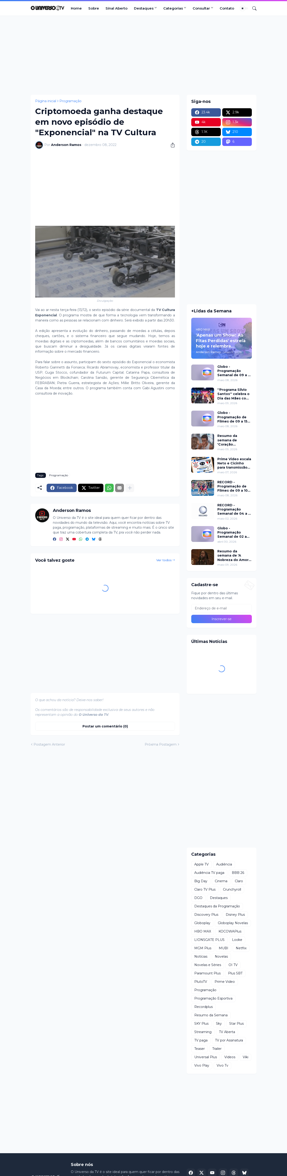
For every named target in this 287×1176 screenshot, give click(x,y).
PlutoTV (200, 982)
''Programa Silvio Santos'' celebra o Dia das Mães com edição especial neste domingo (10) (234, 394)
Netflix (241, 948)
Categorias (173, 8)
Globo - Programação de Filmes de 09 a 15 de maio (232, 417)
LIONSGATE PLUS (209, 940)
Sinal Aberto (116, 8)
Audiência (224, 864)
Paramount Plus (207, 973)
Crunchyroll (232, 889)
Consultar (201, 8)
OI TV (233, 965)
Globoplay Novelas (233, 923)
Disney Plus (235, 914)
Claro (239, 881)
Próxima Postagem (161, 744)
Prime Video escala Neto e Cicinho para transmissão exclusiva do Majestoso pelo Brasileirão (234, 463)
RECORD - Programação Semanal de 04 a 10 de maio (234, 509)
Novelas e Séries (207, 965)
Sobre (93, 8)
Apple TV (201, 864)
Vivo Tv (222, 1065)
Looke (237, 940)
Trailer (217, 1049)
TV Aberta (227, 1032)
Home (76, 8)
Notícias (200, 956)
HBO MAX (202, 931)
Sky (219, 1023)
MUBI (223, 948)
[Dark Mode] (244, 8)
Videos (229, 1057)
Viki (245, 1057)
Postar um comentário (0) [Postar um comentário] (105, 726)
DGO (198, 898)
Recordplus (203, 1007)
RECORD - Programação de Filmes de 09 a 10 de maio (232, 486)
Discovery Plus (206, 914)
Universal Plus (205, 1057)
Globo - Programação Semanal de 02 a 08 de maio (232, 532)
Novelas (221, 956)
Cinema (221, 881)
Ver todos (164, 560)
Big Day (200, 881)
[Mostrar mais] (129, 488)
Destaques (144, 8)
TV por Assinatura (229, 1040)
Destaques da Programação (217, 906)
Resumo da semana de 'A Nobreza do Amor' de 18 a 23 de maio (233, 555)
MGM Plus (202, 948)
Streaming (203, 1032)
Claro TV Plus (204, 889)
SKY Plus (201, 1023)
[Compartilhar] (171, 145)
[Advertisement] (143, 55)
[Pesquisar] (252, 8)
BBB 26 (238, 873)
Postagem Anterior (49, 744)
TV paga (201, 1040)
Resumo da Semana (211, 1015)
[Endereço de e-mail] (221, 608)
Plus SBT (235, 973)
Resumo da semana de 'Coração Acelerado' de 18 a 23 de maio (233, 440)
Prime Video (225, 982)
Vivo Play (201, 1065)
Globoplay (202, 923)
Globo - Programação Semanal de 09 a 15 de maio (234, 371)
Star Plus (236, 1023)
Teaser (199, 1049)
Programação (70, 101)
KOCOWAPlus (230, 931)
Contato (227, 8)
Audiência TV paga (209, 873)
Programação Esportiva (213, 998)
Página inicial (45, 101)
